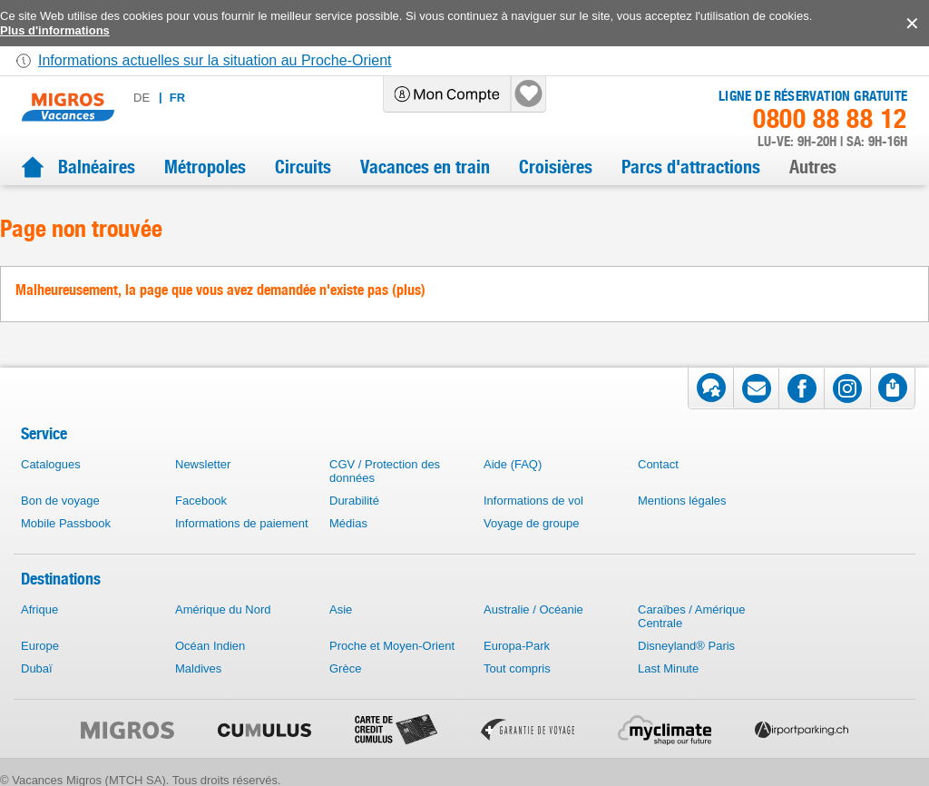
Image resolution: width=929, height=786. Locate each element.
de (141, 97)
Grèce (345, 668)
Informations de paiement (241, 523)
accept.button (910, 23)
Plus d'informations (55, 30)
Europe (40, 646)
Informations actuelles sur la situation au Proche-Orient (215, 60)
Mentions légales (682, 500)
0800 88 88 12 (830, 118)
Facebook (201, 500)
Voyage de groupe (532, 523)
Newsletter (202, 464)
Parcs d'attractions (690, 167)
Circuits (303, 167)
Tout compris (517, 668)
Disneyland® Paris (686, 646)
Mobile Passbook (66, 523)
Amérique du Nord (223, 609)
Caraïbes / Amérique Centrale (692, 616)
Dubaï (37, 668)
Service (44, 433)
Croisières (555, 167)
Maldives (198, 668)
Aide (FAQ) (513, 464)
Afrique (39, 609)
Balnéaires (96, 167)
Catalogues (51, 464)
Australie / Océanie (533, 609)
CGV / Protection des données (384, 471)
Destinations (61, 578)
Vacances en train (425, 167)
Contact (658, 464)
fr (177, 97)
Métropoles (205, 167)
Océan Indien (210, 646)
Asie (340, 609)
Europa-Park (517, 646)
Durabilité (354, 500)
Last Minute (668, 668)
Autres (812, 167)
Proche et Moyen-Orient (392, 646)
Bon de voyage (60, 500)
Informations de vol (533, 500)
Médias (348, 523)
